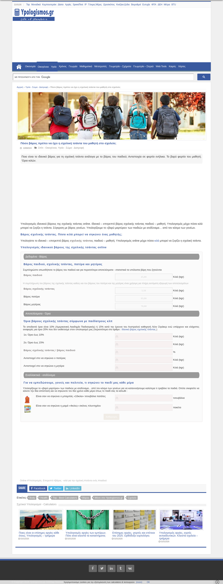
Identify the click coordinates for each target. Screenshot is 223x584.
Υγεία (53, 66)
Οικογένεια (43, 66)
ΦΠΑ (153, 4)
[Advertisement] (130, 35)
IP (86, 4)
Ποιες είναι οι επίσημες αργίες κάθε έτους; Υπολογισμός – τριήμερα (39, 534)
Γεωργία (73, 66)
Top (28, 4)
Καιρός (172, 66)
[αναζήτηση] (103, 77)
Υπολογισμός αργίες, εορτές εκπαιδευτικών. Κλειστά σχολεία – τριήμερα (178, 535)
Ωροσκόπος (109, 4)
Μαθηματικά (85, 66)
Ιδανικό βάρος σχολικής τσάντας (139, 329)
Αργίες (68, 4)
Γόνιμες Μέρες (95, 4)
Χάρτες (181, 66)
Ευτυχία (146, 4)
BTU (173, 4)
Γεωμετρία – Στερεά (143, 66)
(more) (139, 582)
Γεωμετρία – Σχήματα (120, 66)
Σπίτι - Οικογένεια (47, 148)
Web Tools (161, 66)
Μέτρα (167, 4)
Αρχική (20, 87)
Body (32, 497)
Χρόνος (63, 66)
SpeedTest (78, 4)
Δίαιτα (60, 4)
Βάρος (85, 497)
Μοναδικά (35, 4)
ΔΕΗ (160, 4)
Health (44, 497)
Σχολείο (132, 497)
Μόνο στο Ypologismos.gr (109, 497)
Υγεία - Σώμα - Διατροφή (36, 87)
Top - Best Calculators (65, 497)
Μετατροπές (100, 66)
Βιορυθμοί (136, 4)
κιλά (156, 240)
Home (19, 66)
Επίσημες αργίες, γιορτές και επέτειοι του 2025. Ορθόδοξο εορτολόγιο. (133, 534)
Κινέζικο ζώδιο (122, 4)
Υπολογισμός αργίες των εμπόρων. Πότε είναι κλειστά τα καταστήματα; (86, 534)
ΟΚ (148, 582)
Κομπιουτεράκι (49, 4)
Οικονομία (30, 66)
